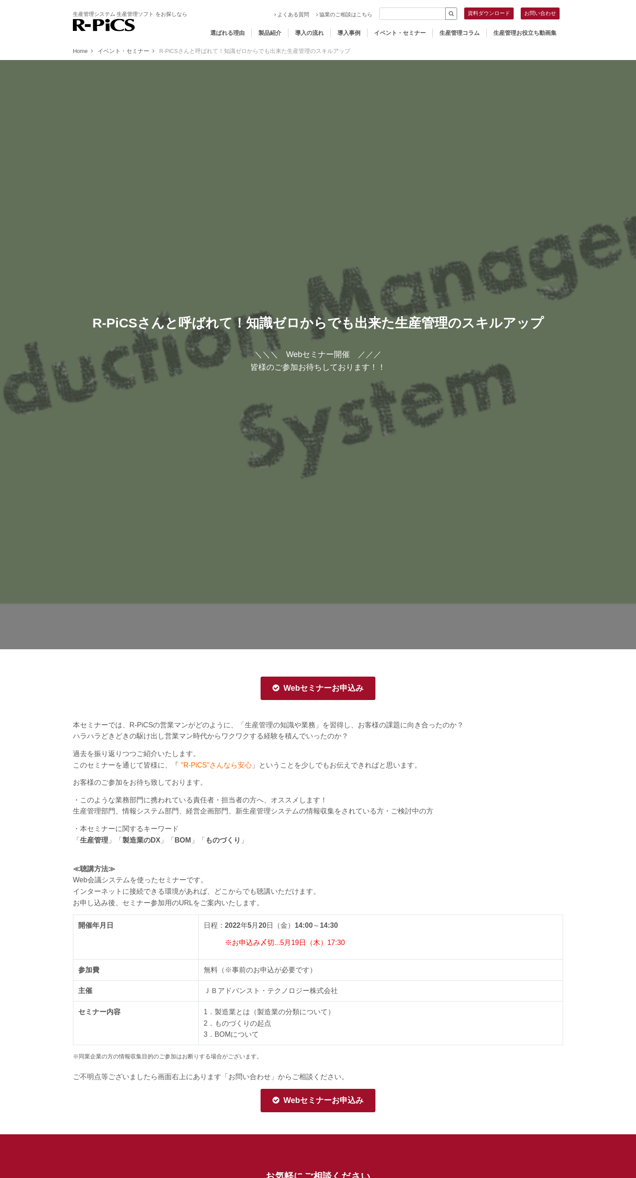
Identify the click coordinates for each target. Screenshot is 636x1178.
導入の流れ (309, 33)
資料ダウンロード (489, 13)
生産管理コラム (459, 33)
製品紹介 (269, 33)
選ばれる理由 (227, 33)
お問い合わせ (540, 13)
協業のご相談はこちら (344, 14)
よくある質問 (291, 14)
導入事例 (348, 33)
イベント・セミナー (400, 33)
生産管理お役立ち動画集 (524, 33)
